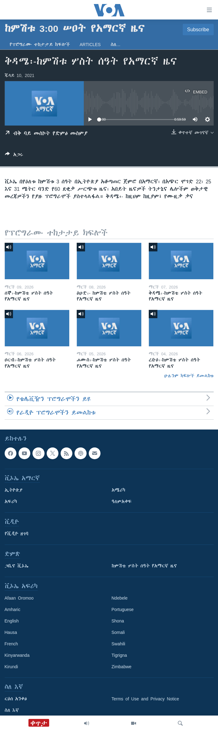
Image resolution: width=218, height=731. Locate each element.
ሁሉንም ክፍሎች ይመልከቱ (189, 375)
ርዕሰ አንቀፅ (16, 699)
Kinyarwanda (17, 655)
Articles (90, 44)
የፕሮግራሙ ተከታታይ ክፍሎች (40, 44)
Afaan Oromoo (19, 598)
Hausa (11, 632)
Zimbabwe (122, 666)
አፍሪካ (11, 501)
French (11, 644)
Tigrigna (119, 655)
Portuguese (123, 609)
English (12, 621)
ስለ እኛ (12, 710)
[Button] (14, 155)
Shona (118, 621)
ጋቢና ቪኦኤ (16, 566)
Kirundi (11, 666)
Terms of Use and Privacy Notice (145, 699)
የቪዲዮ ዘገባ (16, 533)
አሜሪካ (118, 490)
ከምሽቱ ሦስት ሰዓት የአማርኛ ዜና (144, 566)
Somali (118, 632)
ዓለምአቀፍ (122, 501)
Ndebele (120, 598)
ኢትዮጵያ (14, 490)
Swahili (118, 644)
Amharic (12, 609)
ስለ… (116, 44)
